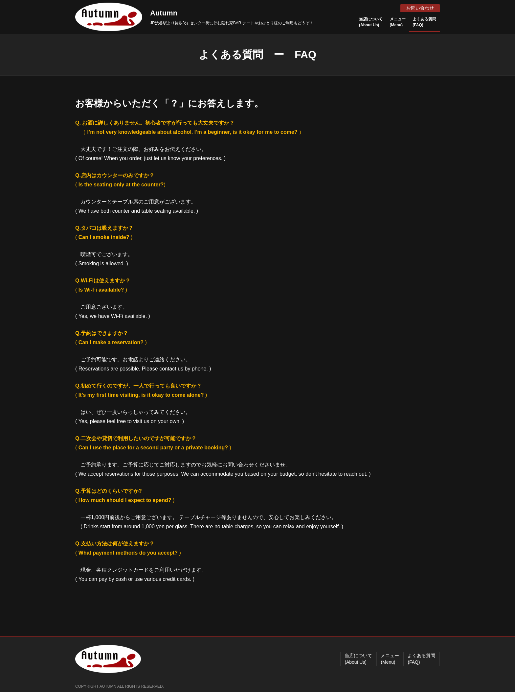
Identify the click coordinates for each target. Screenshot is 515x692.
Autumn (163, 13)
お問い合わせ (420, 8)
